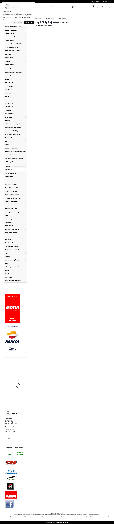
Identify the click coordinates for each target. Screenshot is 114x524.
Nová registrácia (106, 1)
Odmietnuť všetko (17, 22)
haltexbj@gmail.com (13, 426)
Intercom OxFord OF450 (19, 375)
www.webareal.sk (63, 522)
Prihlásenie (96, 1)
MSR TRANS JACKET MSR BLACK (19, 383)
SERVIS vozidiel (47, 13)
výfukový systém (63, 18)
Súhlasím (29, 23)
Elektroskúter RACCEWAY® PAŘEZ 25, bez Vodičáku (19, 397)
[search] (73, 7)
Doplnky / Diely (37, 18)
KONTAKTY (39, 13)
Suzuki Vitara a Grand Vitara (50, 18)
